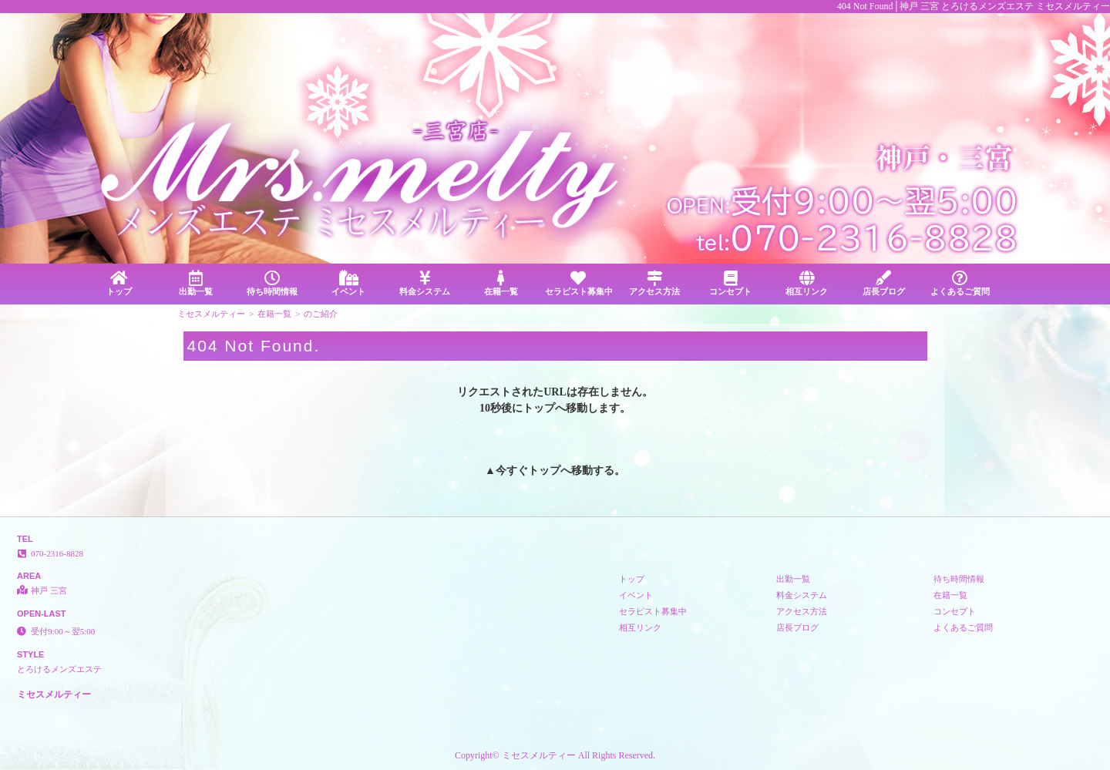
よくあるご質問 (960, 283)
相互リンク (806, 283)
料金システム (425, 283)
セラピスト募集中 (579, 283)
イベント (348, 283)
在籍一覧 (501, 283)
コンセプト (730, 283)
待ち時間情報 (271, 283)
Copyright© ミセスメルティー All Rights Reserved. (555, 755)
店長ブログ (884, 283)
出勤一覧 (195, 283)
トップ (119, 283)
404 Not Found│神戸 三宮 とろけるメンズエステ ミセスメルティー (973, 6)
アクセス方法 (654, 283)
